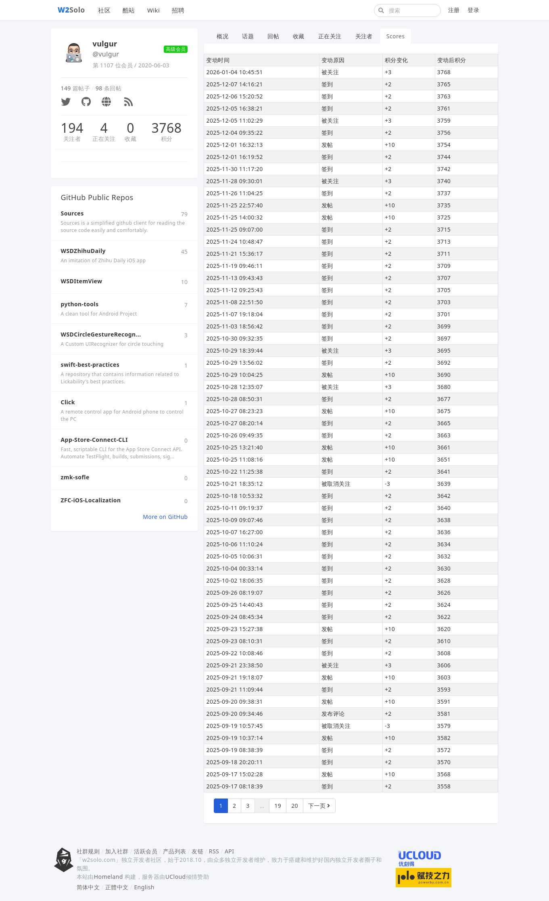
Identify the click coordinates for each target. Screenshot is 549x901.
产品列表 (174, 851)
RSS (214, 851)
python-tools (80, 304)
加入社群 (117, 851)
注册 (454, 10)
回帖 (273, 36)
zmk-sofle (75, 477)
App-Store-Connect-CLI (94, 439)
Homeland (108, 876)
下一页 (319, 805)
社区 (104, 10)
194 (72, 127)
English (144, 887)
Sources (72, 213)
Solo (71, 10)
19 (277, 805)
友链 (197, 851)
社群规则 (88, 851)
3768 (167, 127)
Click (68, 402)
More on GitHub (165, 517)
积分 (167, 138)
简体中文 (88, 887)
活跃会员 (145, 851)
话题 (248, 36)
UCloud (175, 876)
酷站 (129, 10)
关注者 (72, 138)
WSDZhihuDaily (83, 251)
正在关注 (104, 138)
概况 (222, 36)
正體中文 (117, 887)
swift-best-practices (90, 364)
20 (294, 805)
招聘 (178, 10)
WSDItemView (81, 281)
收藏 (130, 138)
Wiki (153, 10)
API (229, 851)
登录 (473, 10)
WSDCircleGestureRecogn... (101, 334)
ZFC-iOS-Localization (91, 500)
